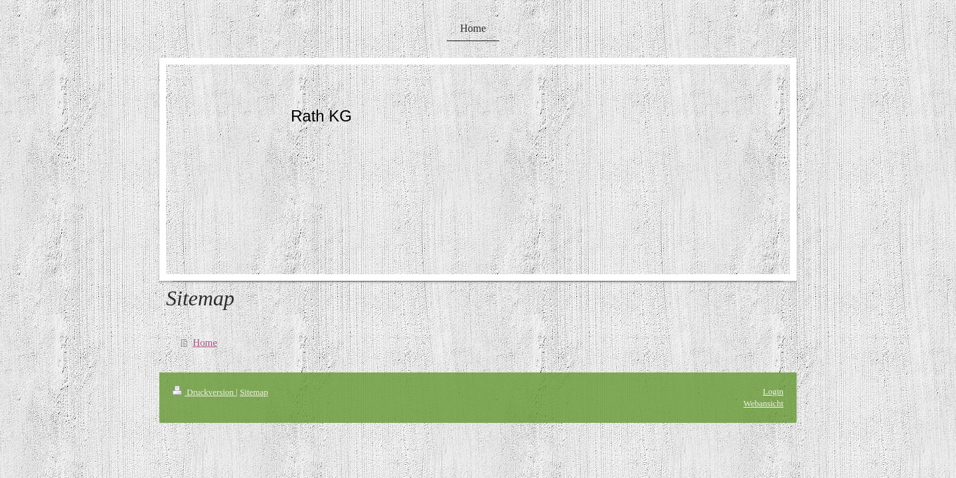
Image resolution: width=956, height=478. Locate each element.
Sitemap (254, 392)
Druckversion (204, 392)
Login (773, 391)
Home (205, 342)
